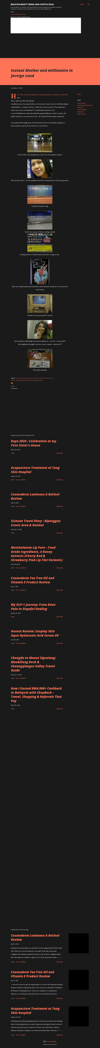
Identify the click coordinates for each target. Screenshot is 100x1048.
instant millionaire (81, 109)
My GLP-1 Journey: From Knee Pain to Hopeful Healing (33, 606)
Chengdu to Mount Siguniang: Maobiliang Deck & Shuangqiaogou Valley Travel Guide (33, 664)
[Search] (82, 4)
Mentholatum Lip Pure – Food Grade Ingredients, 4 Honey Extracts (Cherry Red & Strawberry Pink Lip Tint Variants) (37, 553)
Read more (59, 453)
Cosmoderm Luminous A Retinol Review (35, 496)
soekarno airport (81, 114)
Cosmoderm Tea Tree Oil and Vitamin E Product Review (32, 580)
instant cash (80, 107)
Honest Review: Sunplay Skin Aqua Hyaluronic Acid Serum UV (35, 633)
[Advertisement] (47, 47)
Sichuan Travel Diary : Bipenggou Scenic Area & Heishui (36, 523)
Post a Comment (21, 480)
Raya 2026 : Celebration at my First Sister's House (33, 443)
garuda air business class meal (84, 105)
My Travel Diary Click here (19, 14)
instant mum (80, 112)
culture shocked (81, 103)
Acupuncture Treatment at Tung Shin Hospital (35, 469)
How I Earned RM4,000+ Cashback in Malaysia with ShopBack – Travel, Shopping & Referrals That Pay (36, 694)
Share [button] (79, 94)
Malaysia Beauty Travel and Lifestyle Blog (32, 4)
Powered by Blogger (50, 1041)
